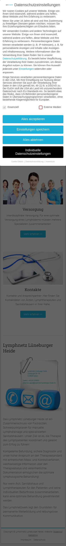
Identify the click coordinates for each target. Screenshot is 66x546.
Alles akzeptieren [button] (33, 119)
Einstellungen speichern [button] (33, 129)
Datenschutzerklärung (15, 58)
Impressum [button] (50, 161)
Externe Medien (50, 107)
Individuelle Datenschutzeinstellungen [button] (33, 151)
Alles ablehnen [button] (33, 140)
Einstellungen (26, 68)
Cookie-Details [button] (17, 161)
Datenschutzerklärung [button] (35, 161)
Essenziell (11, 107)
